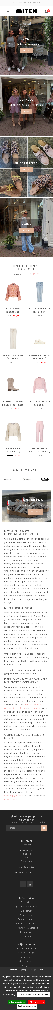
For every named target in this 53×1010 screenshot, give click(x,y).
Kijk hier (35, 512)
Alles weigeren (37, 1002)
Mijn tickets (27, 957)
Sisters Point (19, 708)
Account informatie (26, 948)
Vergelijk (26, 965)
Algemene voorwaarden (26, 906)
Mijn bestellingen (26, 952)
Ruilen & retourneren (26, 923)
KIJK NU (26, 50)
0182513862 (10, 799)
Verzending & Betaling (26, 927)
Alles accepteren (17, 1002)
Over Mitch (26, 902)
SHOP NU (26, 230)
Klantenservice (26, 932)
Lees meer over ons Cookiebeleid (33, 995)
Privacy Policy (26, 915)
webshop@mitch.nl (28, 872)
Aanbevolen (21, 274)
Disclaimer (26, 910)
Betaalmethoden (26, 919)
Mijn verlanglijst (26, 961)
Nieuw (35, 274)
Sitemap (26, 936)
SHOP (26, 111)
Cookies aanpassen (27, 1006)
